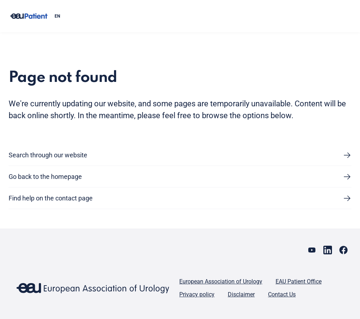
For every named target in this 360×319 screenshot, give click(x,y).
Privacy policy (196, 294)
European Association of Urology (220, 281)
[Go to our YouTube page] (312, 250)
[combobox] (200, 16)
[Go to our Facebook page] (343, 250)
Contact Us (282, 294)
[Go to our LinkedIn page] (327, 250)
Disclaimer (241, 294)
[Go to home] (29, 16)
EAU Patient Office (299, 281)
